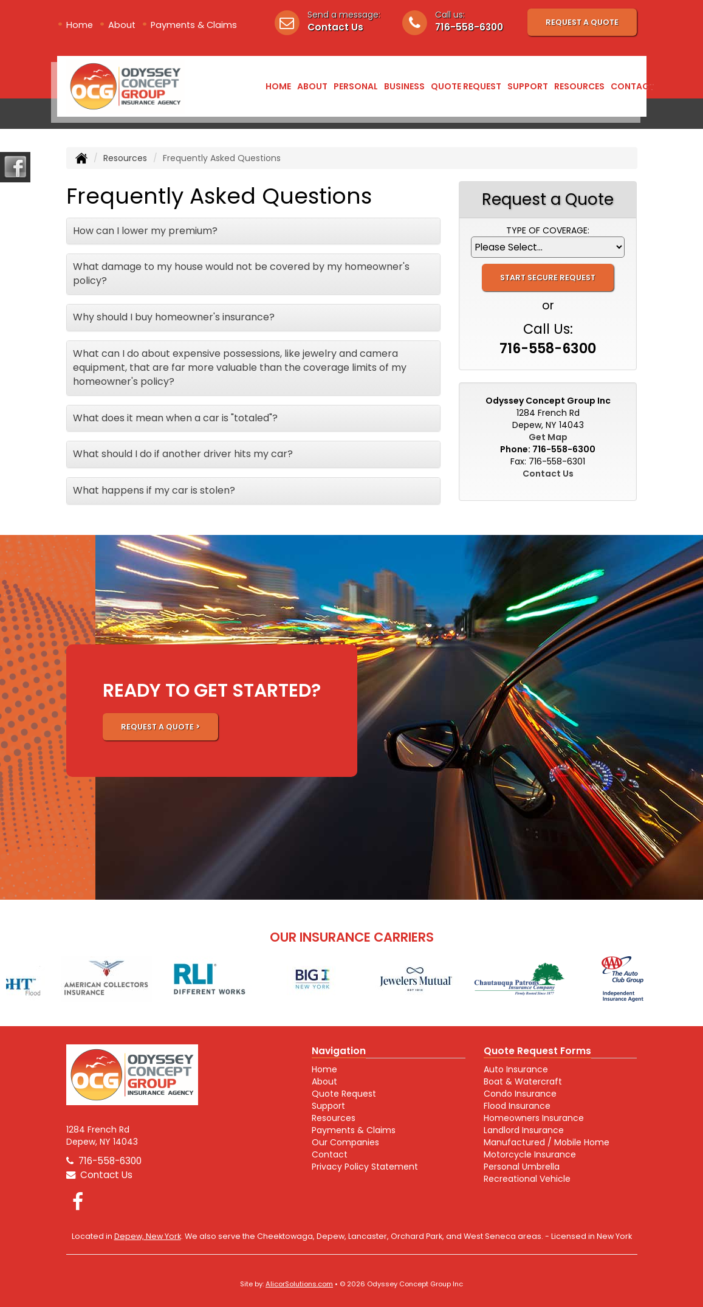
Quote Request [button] (466, 86)
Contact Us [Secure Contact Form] (548, 473)
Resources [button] (579, 86)
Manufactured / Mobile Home (546, 1142)
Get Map (548, 437)
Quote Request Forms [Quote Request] (537, 1050)
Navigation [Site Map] (339, 1050)
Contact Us (335, 27)
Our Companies (345, 1142)
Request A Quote (582, 22)
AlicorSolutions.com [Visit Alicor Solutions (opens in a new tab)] (299, 1284)
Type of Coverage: (547, 230)
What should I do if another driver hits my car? (183, 454)
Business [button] (404, 86)
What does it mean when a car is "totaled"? (175, 418)
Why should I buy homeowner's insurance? (174, 317)
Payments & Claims (194, 25)
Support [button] (527, 86)
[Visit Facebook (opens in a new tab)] (77, 1201)
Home (79, 25)
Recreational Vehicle (527, 1179)
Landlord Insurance (524, 1130)
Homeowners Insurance (534, 1118)
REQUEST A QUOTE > (160, 727)
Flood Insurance (517, 1106)
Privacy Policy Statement (365, 1166)
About (121, 25)
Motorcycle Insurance (530, 1154)
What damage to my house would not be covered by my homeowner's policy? (241, 274)
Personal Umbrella (522, 1166)
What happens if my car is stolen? (154, 490)
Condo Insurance (520, 1094)
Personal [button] (356, 86)
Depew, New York (147, 1236)
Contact (632, 86)
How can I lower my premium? (145, 231)
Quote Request (344, 1094)
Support (328, 1106)
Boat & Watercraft (523, 1081)
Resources (125, 158)
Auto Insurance (516, 1069)
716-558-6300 (469, 27)
